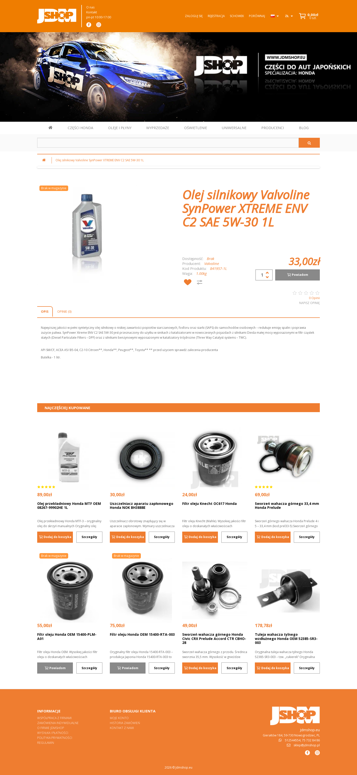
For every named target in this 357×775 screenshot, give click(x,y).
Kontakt (91, 12)
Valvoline (211, 263)
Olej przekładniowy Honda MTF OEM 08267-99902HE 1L (69, 505)
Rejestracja (216, 16)
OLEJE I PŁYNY (119, 127)
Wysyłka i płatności (52, 733)
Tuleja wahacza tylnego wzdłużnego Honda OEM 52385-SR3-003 (286, 638)
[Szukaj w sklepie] (168, 143)
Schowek (237, 16)
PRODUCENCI (272, 127)
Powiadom (297, 275)
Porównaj (257, 16)
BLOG (304, 127)
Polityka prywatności (54, 738)
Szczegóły (89, 537)
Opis (45, 311)
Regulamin (45, 743)
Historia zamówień (125, 723)
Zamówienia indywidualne (58, 723)
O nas (90, 7)
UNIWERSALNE (234, 127)
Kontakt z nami (122, 728)
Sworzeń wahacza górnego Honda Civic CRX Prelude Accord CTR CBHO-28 (214, 638)
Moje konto (119, 718)
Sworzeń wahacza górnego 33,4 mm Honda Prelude (287, 505)
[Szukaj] (309, 143)
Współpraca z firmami (54, 718)
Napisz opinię (309, 303)
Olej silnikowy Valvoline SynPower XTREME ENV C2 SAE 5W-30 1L (100, 160)
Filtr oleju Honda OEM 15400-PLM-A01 (66, 636)
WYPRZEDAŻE (157, 127)
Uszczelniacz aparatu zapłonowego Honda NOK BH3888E (141, 505)
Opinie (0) (64, 311)
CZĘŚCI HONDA (80, 127)
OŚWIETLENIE (195, 127)
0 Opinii (314, 298)
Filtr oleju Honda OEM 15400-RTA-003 (142, 634)
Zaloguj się (194, 16)
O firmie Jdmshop (50, 728)
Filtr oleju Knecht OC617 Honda (209, 503)
